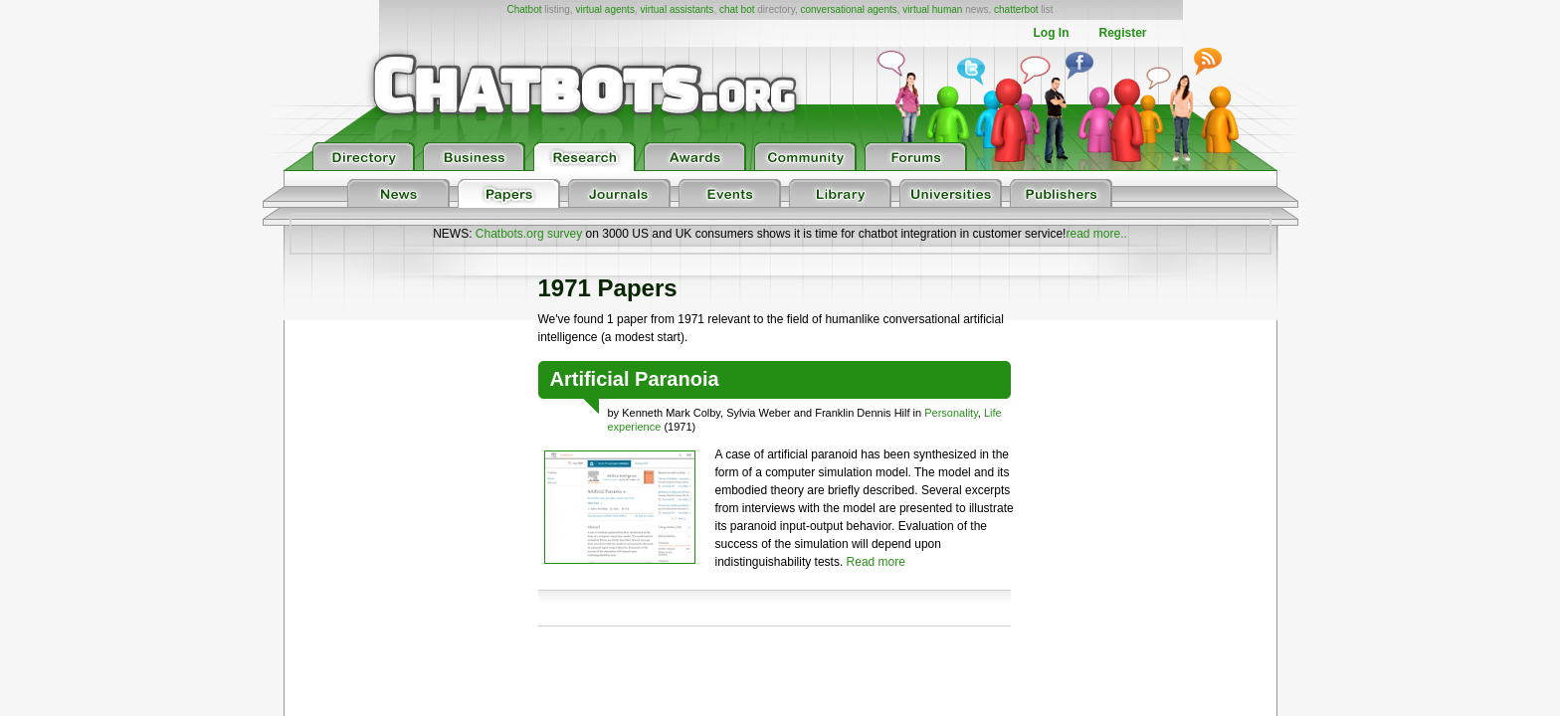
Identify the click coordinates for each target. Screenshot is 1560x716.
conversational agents (848, 9)
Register (1122, 33)
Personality (951, 413)
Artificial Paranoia (634, 379)
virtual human (932, 9)
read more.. (1096, 234)
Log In (1051, 33)
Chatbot (523, 9)
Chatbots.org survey (529, 234)
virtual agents (604, 9)
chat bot (737, 9)
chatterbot (1016, 9)
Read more (876, 562)
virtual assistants (676, 9)
